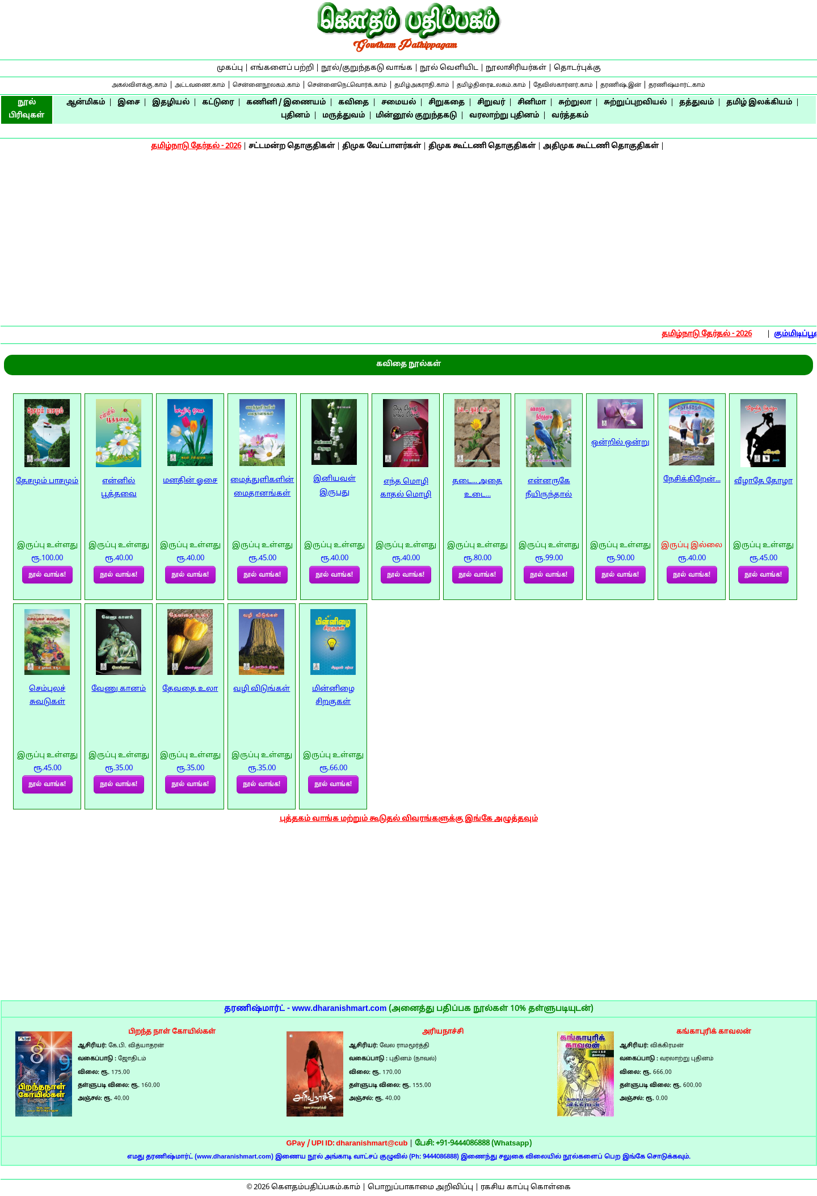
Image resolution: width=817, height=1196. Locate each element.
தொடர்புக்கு (577, 68)
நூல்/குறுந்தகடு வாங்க (366, 68)
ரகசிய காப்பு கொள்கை (526, 1187)
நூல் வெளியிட (449, 68)
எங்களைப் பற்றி (282, 68)
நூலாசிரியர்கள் (516, 68)
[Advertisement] (408, 240)
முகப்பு (230, 68)
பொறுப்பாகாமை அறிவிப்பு (420, 1187)
